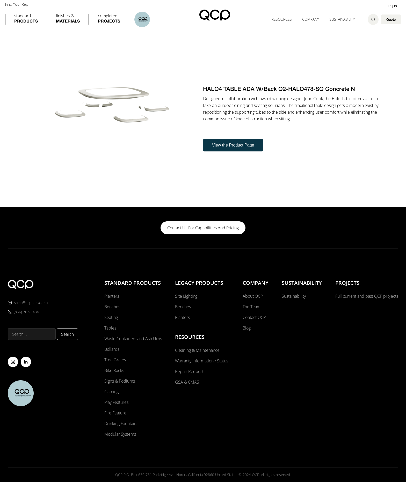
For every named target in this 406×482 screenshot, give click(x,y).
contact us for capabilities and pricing (203, 228)
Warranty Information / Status (202, 361)
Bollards (111, 349)
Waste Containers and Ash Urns (133, 338)
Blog (247, 328)
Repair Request (189, 371)
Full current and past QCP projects (366, 296)
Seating (111, 317)
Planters (111, 296)
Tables (110, 328)
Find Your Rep (16, 4)
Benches (112, 307)
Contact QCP (254, 317)
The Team (251, 307)
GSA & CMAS (187, 382)
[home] (214, 15)
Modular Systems (120, 434)
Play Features (116, 402)
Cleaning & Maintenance (197, 350)
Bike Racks (114, 370)
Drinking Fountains (121, 423)
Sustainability (342, 19)
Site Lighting (186, 296)
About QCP (253, 296)
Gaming (111, 392)
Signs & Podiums (119, 381)
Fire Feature (115, 413)
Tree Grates (115, 360)
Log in (392, 5)
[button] (26, 19)
